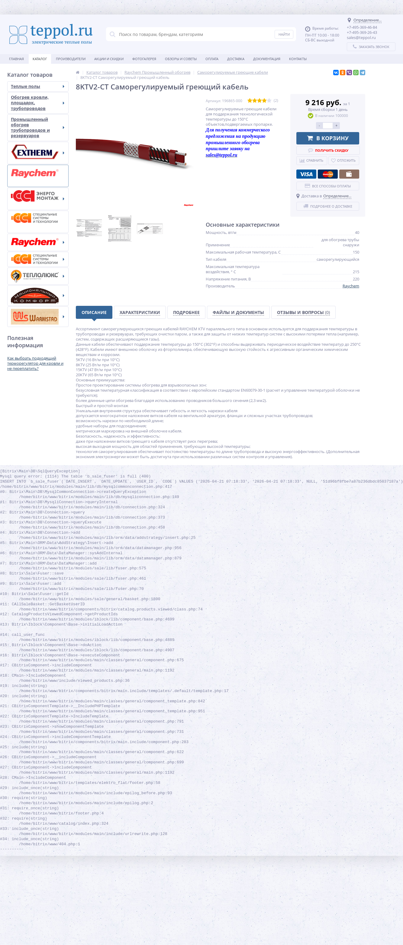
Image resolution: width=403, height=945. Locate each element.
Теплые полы (37, 86)
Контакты (298, 59)
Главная (16, 59)
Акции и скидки (109, 59)
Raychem (351, 286)
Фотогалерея (144, 59)
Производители (70, 59)
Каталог (40, 59)
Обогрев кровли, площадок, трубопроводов (37, 102)
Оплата (211, 59)
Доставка (235, 59)
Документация (266, 59)
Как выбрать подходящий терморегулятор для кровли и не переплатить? (35, 363)
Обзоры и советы (181, 59)
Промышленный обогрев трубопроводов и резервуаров (37, 127)
